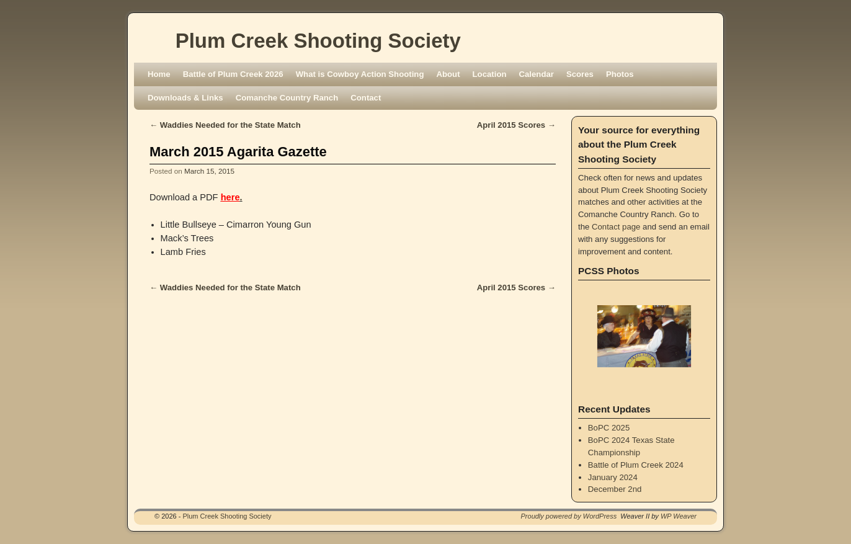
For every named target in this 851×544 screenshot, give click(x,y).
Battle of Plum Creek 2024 (636, 465)
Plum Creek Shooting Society (318, 40)
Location (490, 74)
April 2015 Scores (516, 125)
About (448, 74)
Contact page (616, 226)
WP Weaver (679, 516)
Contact (365, 97)
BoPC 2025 (609, 427)
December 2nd (615, 489)
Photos (620, 74)
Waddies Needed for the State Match (225, 125)
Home (159, 74)
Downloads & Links (185, 97)
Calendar (536, 74)
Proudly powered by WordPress (569, 516)
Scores (580, 74)
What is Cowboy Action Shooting (360, 74)
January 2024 (613, 477)
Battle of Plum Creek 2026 (233, 74)
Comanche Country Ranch (287, 97)
